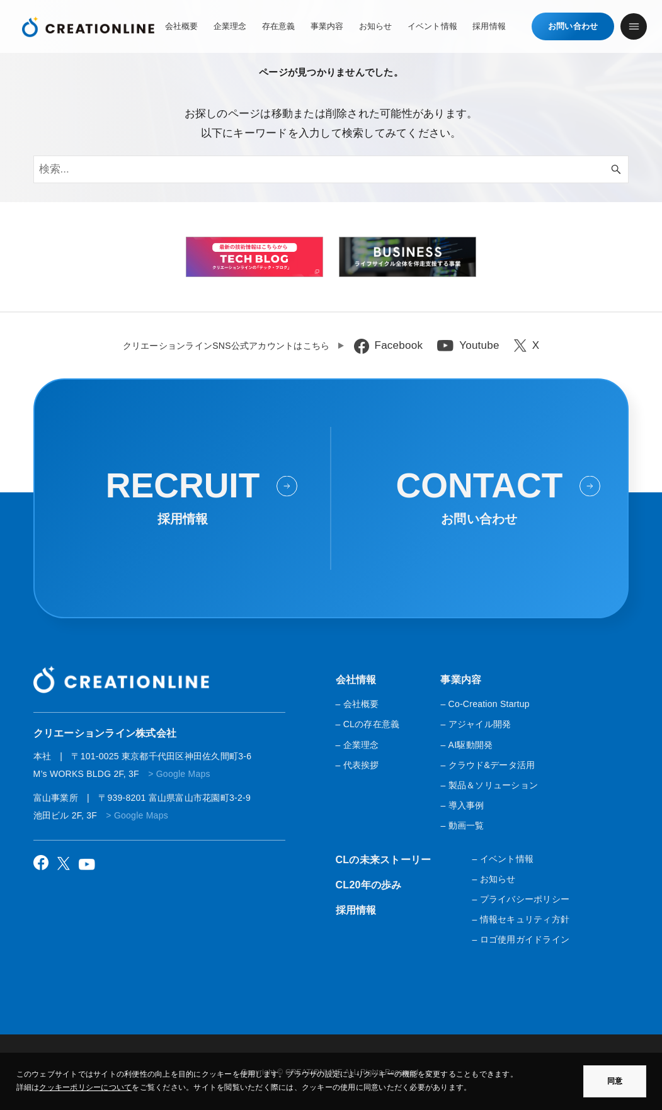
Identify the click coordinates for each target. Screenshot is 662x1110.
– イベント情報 (503, 859)
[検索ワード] (331, 169)
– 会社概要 (357, 704)
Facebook (399, 345)
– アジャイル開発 (475, 724)
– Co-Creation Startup (484, 704)
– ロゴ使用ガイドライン (520, 939)
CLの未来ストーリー (383, 859)
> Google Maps (179, 774)
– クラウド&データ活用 (487, 765)
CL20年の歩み (369, 885)
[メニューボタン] (633, 26)
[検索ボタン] (616, 169)
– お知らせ (493, 879)
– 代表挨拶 (357, 765)
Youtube (479, 345)
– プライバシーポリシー (520, 899)
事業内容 (460, 679)
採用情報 (356, 910)
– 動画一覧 (462, 825)
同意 (614, 1081)
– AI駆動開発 (466, 745)
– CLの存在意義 (368, 724)
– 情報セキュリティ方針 (520, 919)
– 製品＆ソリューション (489, 785)
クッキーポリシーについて (85, 1087)
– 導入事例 (462, 805)
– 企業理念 (357, 745)
